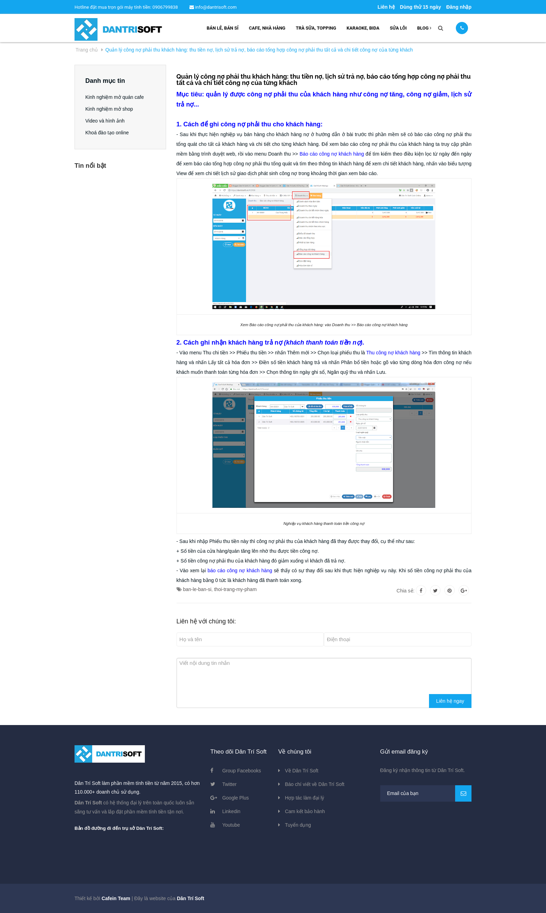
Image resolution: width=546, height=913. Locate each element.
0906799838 (166, 7)
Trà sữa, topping (316, 28)
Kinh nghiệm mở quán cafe (114, 97)
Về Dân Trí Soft (301, 770)
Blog (424, 28)
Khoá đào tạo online (107, 132)
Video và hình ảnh (105, 121)
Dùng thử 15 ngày (420, 7)
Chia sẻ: (406, 590)
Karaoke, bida (362, 28)
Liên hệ (386, 7)
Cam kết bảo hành (305, 811)
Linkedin (231, 811)
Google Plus (235, 798)
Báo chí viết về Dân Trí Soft (314, 784)
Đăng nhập (458, 7)
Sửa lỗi (398, 28)
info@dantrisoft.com (213, 7)
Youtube (231, 825)
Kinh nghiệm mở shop (109, 109)
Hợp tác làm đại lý (304, 798)
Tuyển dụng (298, 825)
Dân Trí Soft (190, 898)
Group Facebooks (241, 770)
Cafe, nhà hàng (267, 28)
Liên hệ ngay (450, 701)
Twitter (229, 784)
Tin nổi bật (90, 165)
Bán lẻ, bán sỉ (222, 28)
